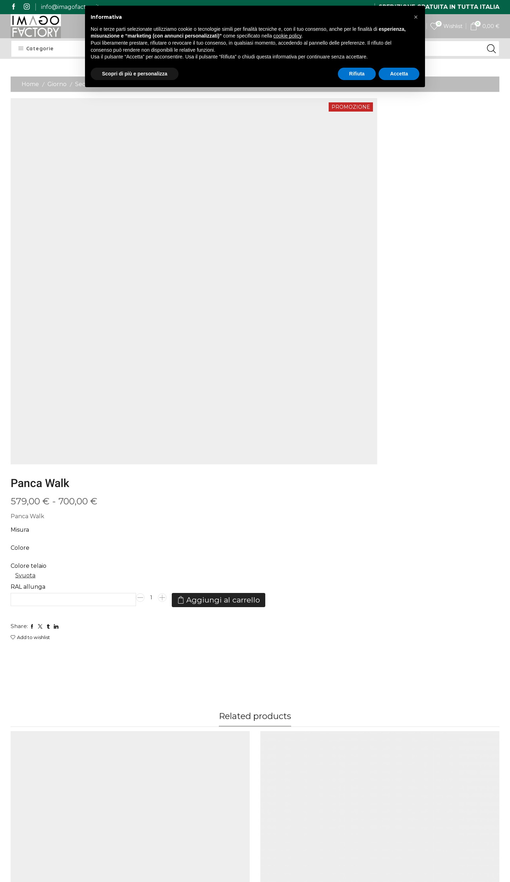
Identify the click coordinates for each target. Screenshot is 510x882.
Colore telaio (283, 187)
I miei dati (211, 735)
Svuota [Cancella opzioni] (280, 197)
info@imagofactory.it (70, 7)
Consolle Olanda (34, 601)
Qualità (146, 761)
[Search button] (491, 48)
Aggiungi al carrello (316, 245)
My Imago (212, 709)
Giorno (57, 84)
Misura (274, 151)
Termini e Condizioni (212, 766)
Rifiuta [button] (357, 74)
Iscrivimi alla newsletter (442, 817)
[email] (442, 755)
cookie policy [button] (287, 36)
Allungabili (24, 592)
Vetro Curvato (210, 554)
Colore (274, 169)
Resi (141, 774)
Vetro (183, 554)
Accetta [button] (399, 74)
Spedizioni (150, 735)
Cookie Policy (217, 790)
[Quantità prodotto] (406, 221)
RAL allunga (282, 208)
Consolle (50, 592)
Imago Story (153, 722)
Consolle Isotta (281, 601)
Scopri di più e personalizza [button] (134, 74)
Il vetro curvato (282, 707)
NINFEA (147, 562)
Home (30, 84)
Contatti (209, 748)
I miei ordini (214, 722)
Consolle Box (403, 601)
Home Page (152, 709)
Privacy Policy (217, 781)
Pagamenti (151, 748)
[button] (415, 17)
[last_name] (442, 737)
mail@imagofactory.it (58, 731)
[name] (442, 718)
